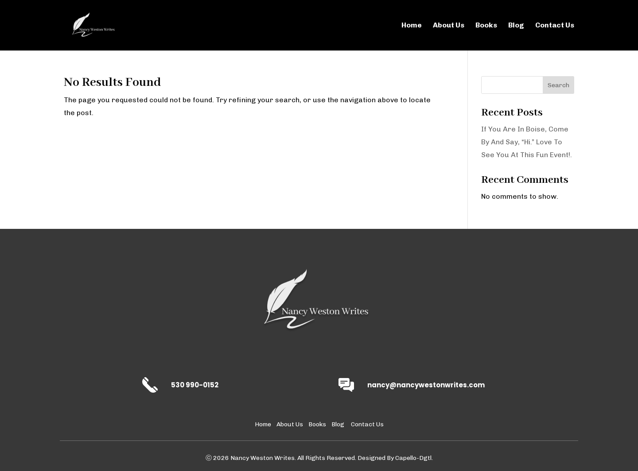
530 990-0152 (194, 385)
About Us (448, 25)
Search (558, 85)
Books (486, 25)
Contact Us (554, 25)
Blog (516, 25)
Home (411, 25)
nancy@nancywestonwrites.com (426, 385)
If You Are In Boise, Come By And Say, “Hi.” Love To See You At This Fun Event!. (526, 142)
